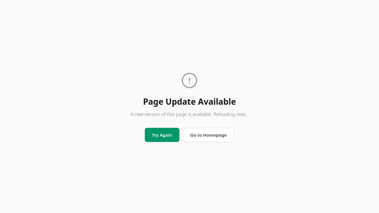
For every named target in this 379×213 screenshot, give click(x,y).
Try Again (162, 135)
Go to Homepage (208, 135)
